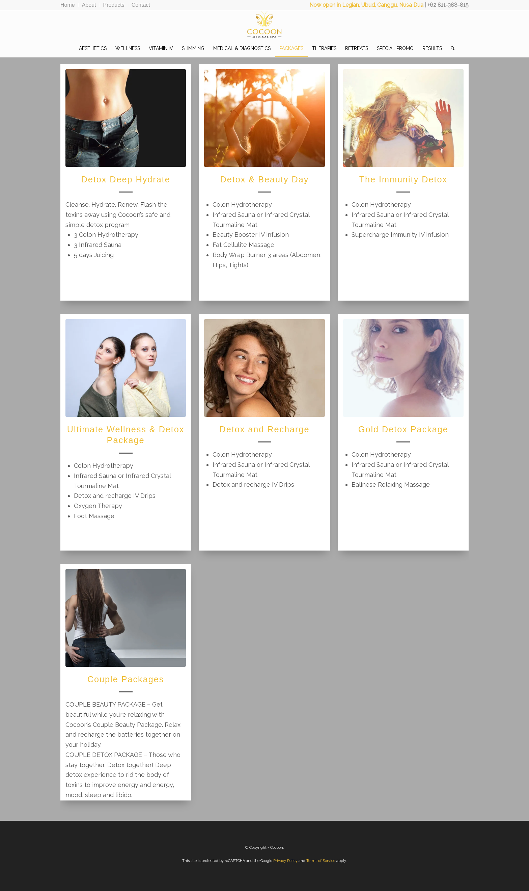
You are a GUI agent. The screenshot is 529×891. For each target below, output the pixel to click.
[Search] (450, 48)
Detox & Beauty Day (264, 179)
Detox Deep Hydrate (125, 179)
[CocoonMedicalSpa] (264, 25)
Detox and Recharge (264, 429)
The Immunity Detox (403, 179)
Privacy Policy (285, 861)
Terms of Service (320, 861)
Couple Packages (125, 679)
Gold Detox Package (403, 429)
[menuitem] (69, 5)
